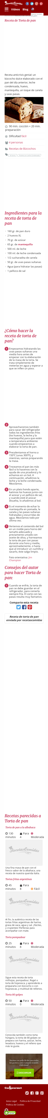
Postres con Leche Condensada (29, 155)
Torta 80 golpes (14, 994)
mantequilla (25, 244)
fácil (23, 136)
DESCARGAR (24, 1072)
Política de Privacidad (30, 1101)
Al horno (12, 155)
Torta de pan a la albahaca (20, 827)
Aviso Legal (11, 1101)
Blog (25, 9)
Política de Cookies (15, 1104)
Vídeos (15, 9)
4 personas (16, 142)
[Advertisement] (24, 46)
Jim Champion (20, 559)
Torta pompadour (15, 937)
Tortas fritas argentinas (18, 879)
